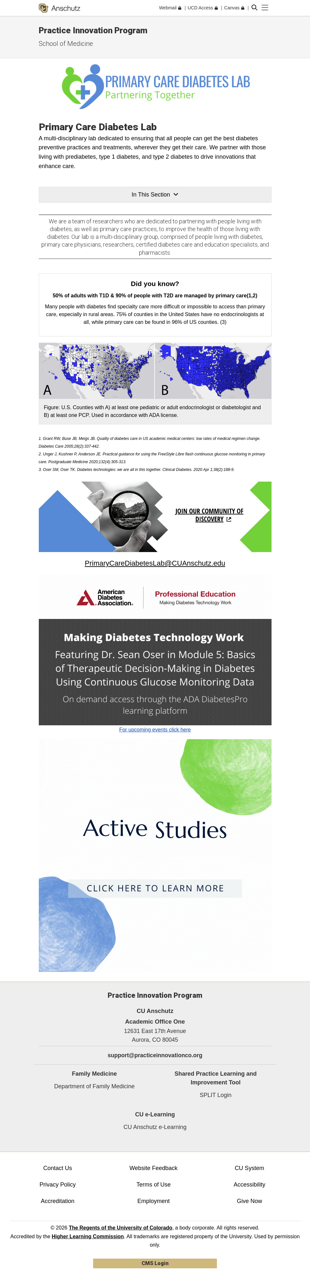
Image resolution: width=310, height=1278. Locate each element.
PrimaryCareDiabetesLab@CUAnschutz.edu (155, 563)
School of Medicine (66, 44)
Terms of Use (153, 1184)
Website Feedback (154, 1168)
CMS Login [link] (155, 1263)
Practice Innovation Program (93, 30)
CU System (249, 1168)
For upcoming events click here (155, 729)
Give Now (249, 1201)
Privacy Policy (57, 1184)
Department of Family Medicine (94, 1086)
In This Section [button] (155, 194)
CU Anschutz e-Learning (155, 1127)
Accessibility (249, 1184)
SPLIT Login (216, 1095)
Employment (153, 1201)
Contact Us (57, 1168)
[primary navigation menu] (265, 7)
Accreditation (57, 1201)
